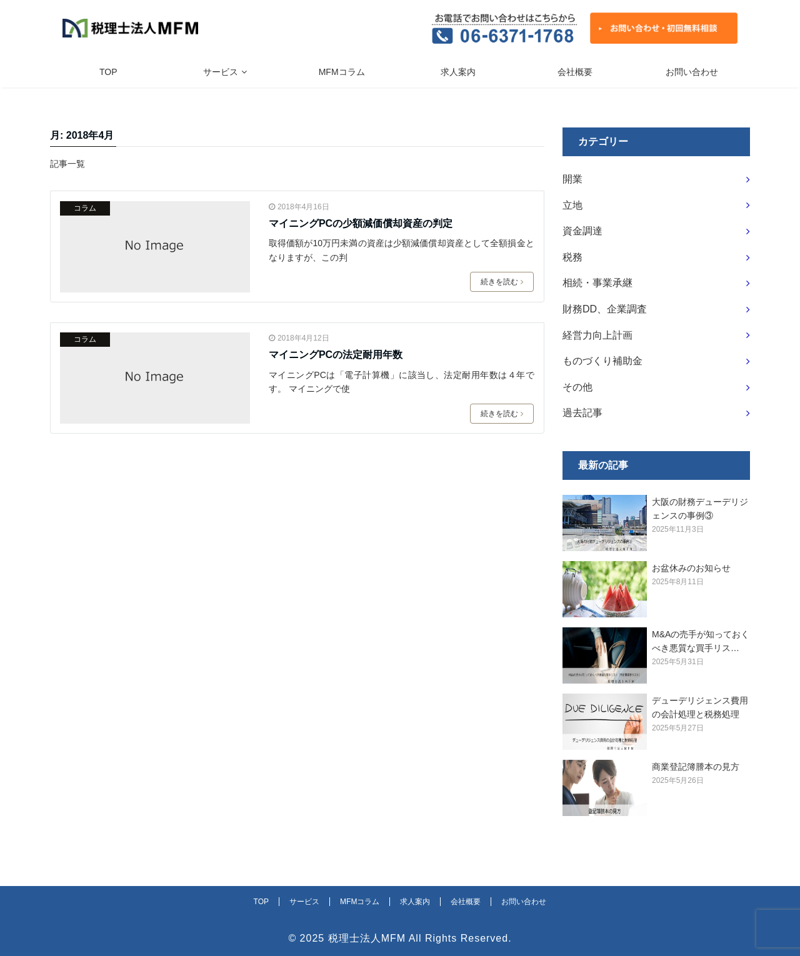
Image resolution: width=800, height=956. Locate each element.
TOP (108, 72)
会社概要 (575, 72)
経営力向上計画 (597, 335)
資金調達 (582, 231)
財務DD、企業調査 (604, 309)
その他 (577, 387)
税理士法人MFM (367, 938)
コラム (85, 208)
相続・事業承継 (597, 282)
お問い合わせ (692, 72)
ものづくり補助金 (602, 361)
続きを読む (502, 281)
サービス (220, 72)
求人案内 (458, 72)
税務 (572, 257)
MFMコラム (342, 72)
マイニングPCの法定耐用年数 (335, 354)
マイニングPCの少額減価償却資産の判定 (360, 223)
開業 (572, 179)
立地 (572, 205)
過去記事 (582, 412)
